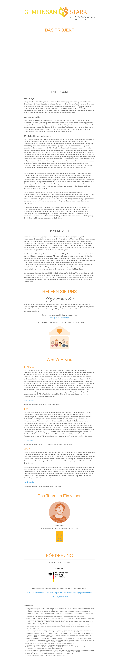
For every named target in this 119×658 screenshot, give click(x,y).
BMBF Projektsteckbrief (59, 597)
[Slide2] (55, 545)
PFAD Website (29, 400)
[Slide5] (64, 545)
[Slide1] (52, 545)
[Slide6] (67, 545)
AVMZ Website (29, 482)
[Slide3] (58, 545)
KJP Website (28, 440)
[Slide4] (61, 545)
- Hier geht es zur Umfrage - (59, 318)
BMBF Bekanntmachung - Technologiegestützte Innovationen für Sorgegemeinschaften (59, 593)
